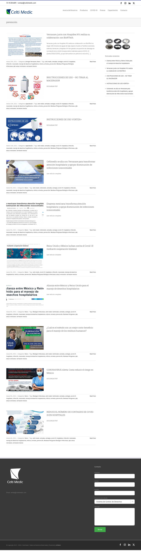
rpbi (14, 66)
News (38, 61)
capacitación (29, 104)
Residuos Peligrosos (69, 314)
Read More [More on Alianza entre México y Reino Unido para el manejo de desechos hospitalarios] (93, 312)
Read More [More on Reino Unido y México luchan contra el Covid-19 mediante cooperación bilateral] (93, 272)
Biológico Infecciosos (39, 312)
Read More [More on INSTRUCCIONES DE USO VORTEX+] (93, 146)
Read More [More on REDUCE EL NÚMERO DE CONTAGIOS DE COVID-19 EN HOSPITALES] (93, 438)
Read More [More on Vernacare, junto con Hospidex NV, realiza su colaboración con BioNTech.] (93, 61)
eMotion (58, 545)
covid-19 (66, 61)
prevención (52, 64)
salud (17, 66)
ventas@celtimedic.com (27, 3)
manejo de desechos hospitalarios (29, 64)
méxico (41, 64)
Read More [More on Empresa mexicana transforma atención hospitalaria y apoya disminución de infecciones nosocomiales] (93, 230)
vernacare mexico (31, 66)
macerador (15, 64)
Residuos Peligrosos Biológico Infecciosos (63, 106)
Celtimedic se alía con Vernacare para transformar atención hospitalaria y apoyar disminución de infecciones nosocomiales (71, 164)
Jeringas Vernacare (30, 61)
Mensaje (97, 507)
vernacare (23, 66)
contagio (60, 61)
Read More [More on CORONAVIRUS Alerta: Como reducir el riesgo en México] (93, 396)
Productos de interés (100, 498)
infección (9, 64)
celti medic (48, 61)
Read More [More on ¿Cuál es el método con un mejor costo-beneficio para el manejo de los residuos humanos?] (93, 354)
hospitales (72, 61)
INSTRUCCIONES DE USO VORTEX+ (64, 119)
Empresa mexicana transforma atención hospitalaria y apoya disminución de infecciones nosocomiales (70, 206)
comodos (54, 61)
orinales (46, 64)
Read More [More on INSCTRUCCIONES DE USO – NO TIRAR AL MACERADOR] (93, 104)
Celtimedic (43, 188)
